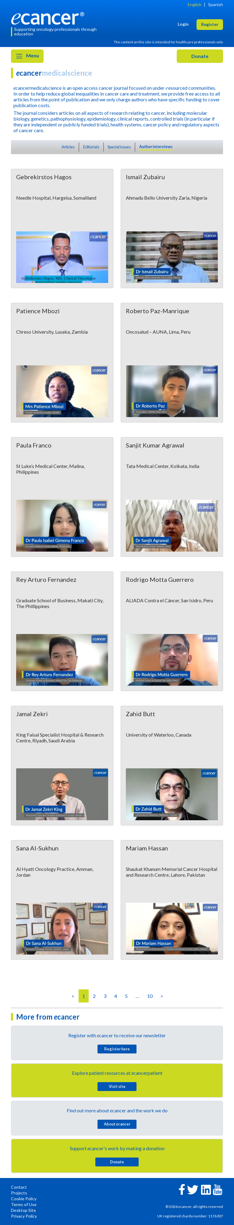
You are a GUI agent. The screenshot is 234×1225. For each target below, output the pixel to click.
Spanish (215, 4)
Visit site (117, 1086)
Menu (27, 56)
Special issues (119, 146)
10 (150, 996)
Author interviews (155, 146)
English (194, 4)
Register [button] (209, 24)
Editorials (91, 146)
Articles (68, 146)
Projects (19, 1192)
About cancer (117, 1124)
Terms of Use (24, 1204)
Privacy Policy (24, 1216)
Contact (19, 1187)
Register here (117, 1048)
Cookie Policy (24, 1198)
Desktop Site (23, 1210)
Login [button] (183, 24)
